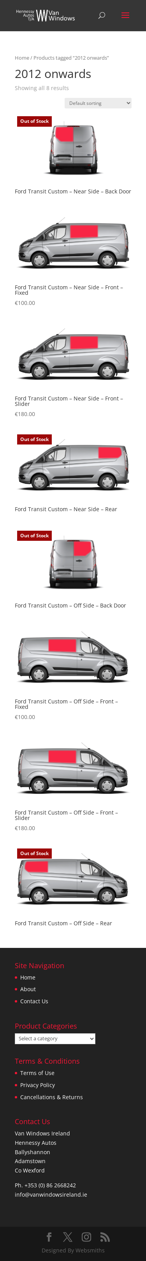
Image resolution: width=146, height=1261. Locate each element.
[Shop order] (98, 103)
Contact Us (34, 1001)
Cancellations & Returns (51, 1097)
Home (22, 57)
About (28, 989)
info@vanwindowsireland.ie (51, 1194)
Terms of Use (37, 1073)
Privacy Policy (37, 1085)
